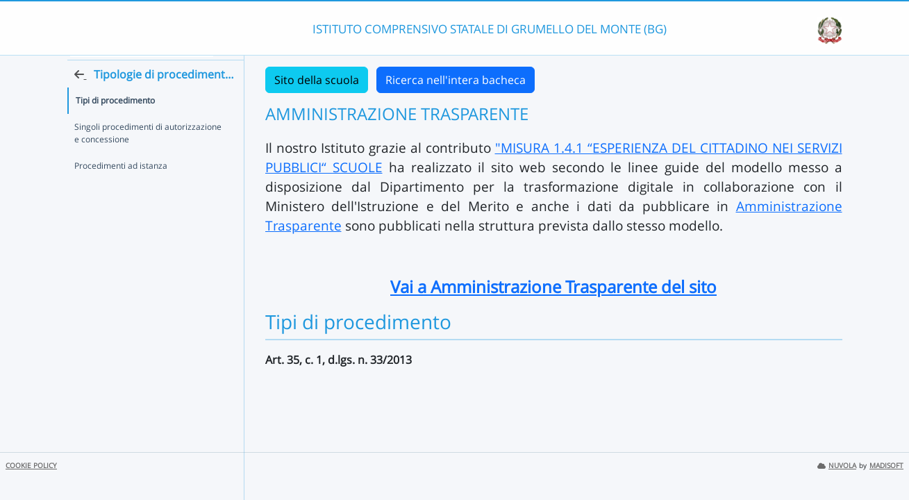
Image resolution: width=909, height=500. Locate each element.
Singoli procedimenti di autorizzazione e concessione (148, 156)
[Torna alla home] (241, 98)
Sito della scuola (316, 80)
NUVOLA (836, 465)
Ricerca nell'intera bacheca (455, 80)
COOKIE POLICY (31, 465)
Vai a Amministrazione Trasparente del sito (553, 286)
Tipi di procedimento (115, 124)
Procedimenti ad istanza (120, 189)
